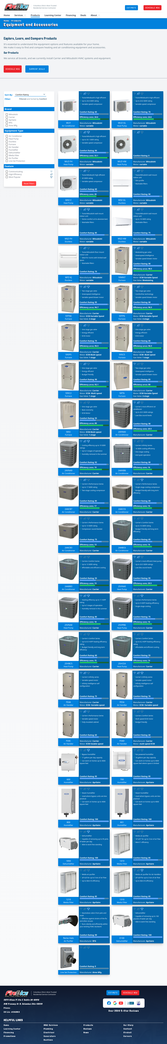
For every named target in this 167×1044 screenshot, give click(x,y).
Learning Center (52, 15)
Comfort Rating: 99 (88, 935)
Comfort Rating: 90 (88, 150)
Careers (127, 1036)
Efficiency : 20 (88, 194)
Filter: (8, 99)
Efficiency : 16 (141, 467)
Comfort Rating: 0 (141, 155)
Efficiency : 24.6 (89, 117)
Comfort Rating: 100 (89, 819)
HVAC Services (51, 1025)
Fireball (127, 1032)
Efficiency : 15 (88, 660)
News (86, 1032)
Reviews (88, 1029)
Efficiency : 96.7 (89, 307)
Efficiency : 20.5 (142, 429)
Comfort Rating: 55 (88, 418)
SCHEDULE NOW (152, 7)
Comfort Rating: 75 (142, 233)
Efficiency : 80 (141, 384)
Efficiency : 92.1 (89, 384)
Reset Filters (29, 183)
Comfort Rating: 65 (88, 112)
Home (7, 15)
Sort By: (9, 94)
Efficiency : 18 (88, 622)
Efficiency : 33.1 (89, 155)
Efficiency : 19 (88, 467)
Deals (83, 15)
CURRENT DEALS (37, 69)
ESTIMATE (131, 7)
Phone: (7, 1008)
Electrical (49, 1032)
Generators (50, 1036)
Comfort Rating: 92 (88, 462)
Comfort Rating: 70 (142, 112)
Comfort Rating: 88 (142, 302)
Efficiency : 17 (88, 506)
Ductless (48, 1040)
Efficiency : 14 (141, 660)
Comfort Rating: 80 (142, 341)
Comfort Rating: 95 (88, 302)
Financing (71, 15)
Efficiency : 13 (88, 544)
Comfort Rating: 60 (88, 189)
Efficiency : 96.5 (142, 307)
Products (35, 15)
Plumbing (48, 1029)
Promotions (10, 1036)
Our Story (128, 1025)
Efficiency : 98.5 (142, 269)
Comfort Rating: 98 (142, 263)
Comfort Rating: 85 (88, 233)
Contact (127, 1029)
